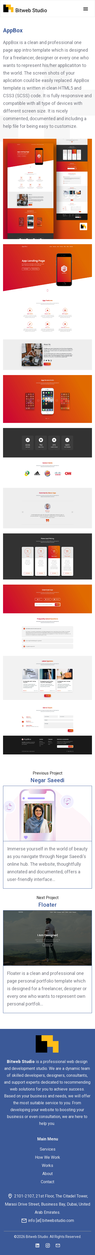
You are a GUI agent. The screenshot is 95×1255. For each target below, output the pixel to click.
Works (47, 1165)
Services (47, 1149)
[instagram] (47, 1246)
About (47, 1173)
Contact (47, 1181)
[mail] (57, 1246)
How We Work (47, 1157)
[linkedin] (37, 1246)
